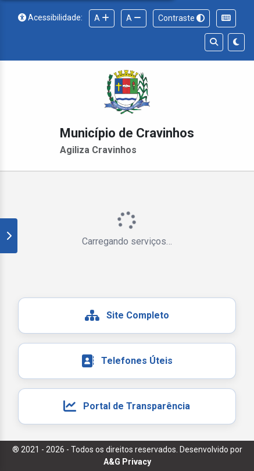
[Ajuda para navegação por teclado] (226, 18)
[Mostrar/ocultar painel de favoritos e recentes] (8, 235)
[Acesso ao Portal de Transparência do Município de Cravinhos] (127, 406)
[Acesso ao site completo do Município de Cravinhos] (127, 316)
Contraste (181, 18)
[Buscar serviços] (214, 42)
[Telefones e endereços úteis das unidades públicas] (127, 361)
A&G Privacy (127, 461)
